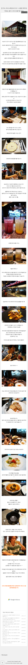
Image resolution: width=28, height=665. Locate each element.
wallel (20, 661)
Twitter (11, 663)
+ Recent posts (4, 654)
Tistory (13, 661)
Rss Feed (7, 663)
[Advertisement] (14, 599)
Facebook (14, 663)
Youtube (17, 663)
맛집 (4, 612)
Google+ (21, 663)
